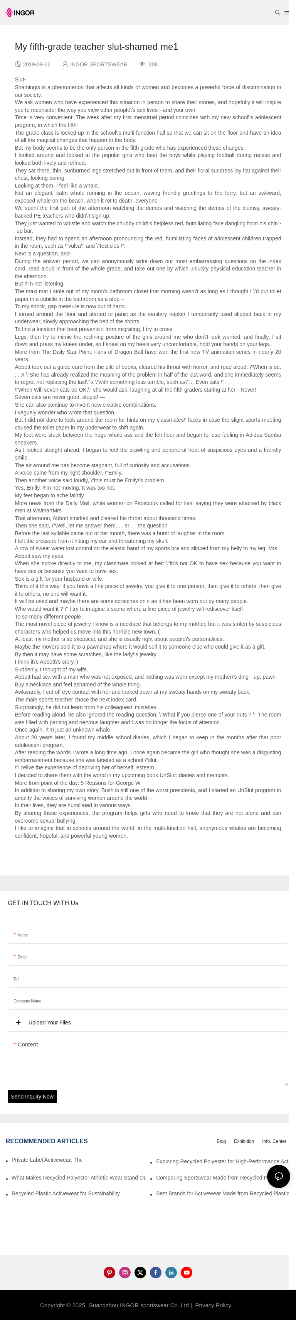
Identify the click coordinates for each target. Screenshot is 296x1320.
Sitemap (245, 1305)
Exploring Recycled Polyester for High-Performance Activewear (223, 1161)
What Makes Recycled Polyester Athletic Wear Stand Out (79, 1178)
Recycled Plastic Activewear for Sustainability (66, 1193)
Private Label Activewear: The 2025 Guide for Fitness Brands (47, 1160)
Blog (221, 1141)
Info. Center (274, 1141)
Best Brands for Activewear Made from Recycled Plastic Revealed (223, 1193)
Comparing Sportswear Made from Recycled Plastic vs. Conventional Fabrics (223, 1178)
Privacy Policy (213, 1305)
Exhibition (244, 1141)
